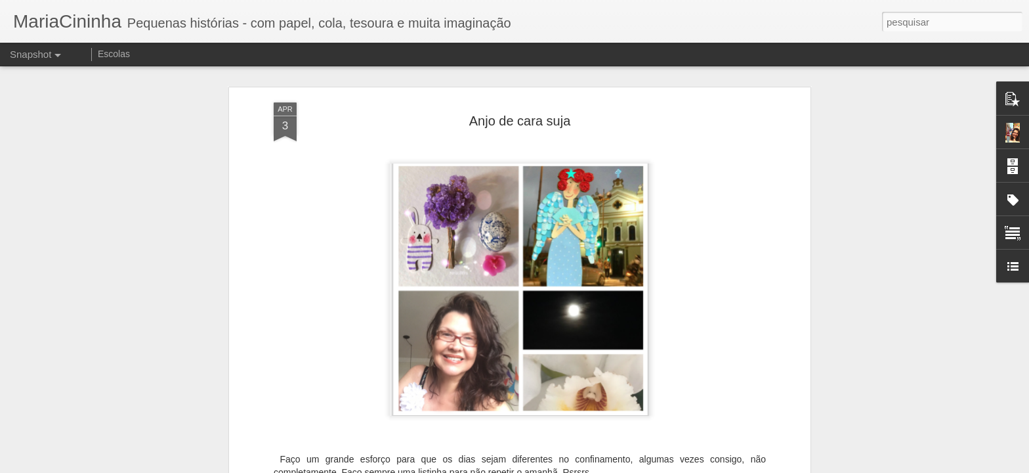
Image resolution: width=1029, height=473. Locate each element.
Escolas (114, 54)
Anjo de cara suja (520, 111)
